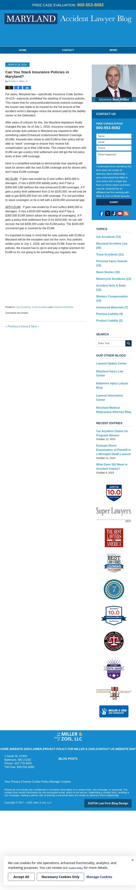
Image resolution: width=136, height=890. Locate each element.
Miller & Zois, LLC (43, 760)
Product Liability (107, 298)
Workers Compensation (112, 279)
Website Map (105, 704)
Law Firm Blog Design (115, 760)
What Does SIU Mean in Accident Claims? (110, 425)
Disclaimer (35, 704)
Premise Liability (108, 292)
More (113, 50)
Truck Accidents (40, 307)
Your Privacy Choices (16, 739)
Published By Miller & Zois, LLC (68, 36)
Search (128, 321)
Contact (68, 50)
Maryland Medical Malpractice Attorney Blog (113, 372)
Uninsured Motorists (63, 307)
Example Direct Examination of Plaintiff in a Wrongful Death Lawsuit (112, 410)
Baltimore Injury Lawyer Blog (113, 355)
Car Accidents (23, 307)
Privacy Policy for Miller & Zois (62, 704)
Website (21, 704)
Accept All (21, 877)
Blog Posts (121, 704)
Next (35, 326)
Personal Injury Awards (112, 255)
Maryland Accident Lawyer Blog (68, 18)
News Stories (106, 261)
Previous (12, 326)
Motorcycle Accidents (111, 267)
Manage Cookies (53, 739)
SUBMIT (113, 202)
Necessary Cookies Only (61, 877)
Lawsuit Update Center (109, 340)
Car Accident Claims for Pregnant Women (110, 394)
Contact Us (89, 704)
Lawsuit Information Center (112, 362)
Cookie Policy (36, 739)
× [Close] (132, 860)
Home (22, 50)
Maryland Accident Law (112, 242)
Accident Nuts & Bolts (111, 273)
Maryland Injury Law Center (112, 348)
